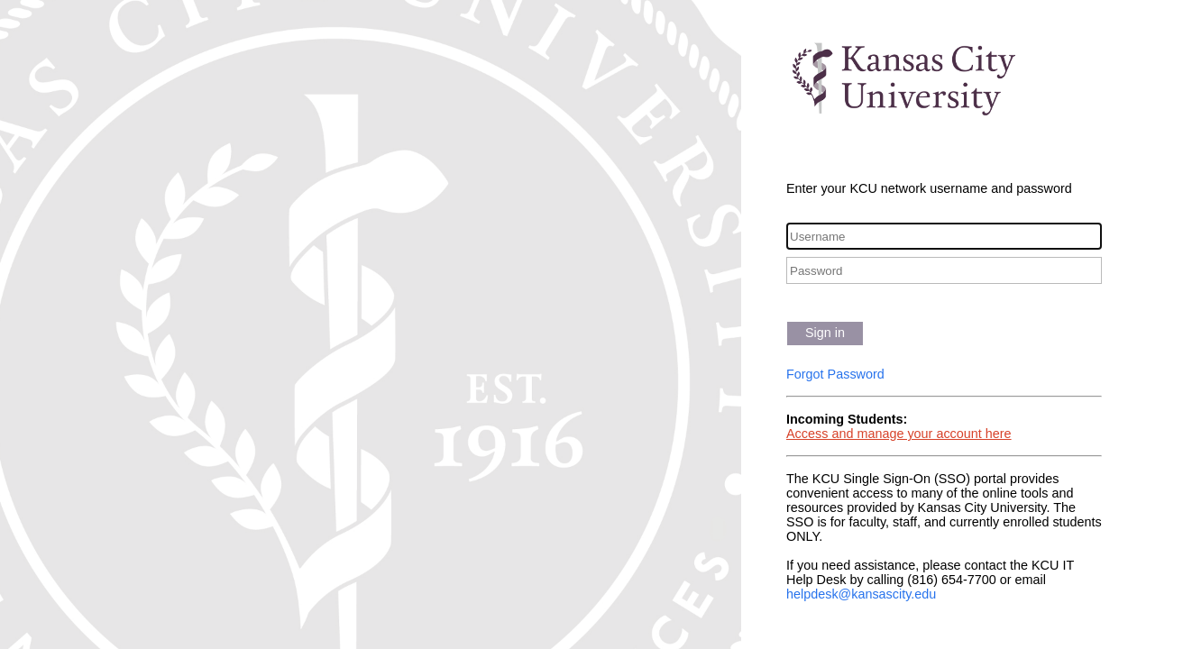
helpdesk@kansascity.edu (861, 594)
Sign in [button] (825, 332)
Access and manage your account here (899, 433)
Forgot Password (835, 374)
